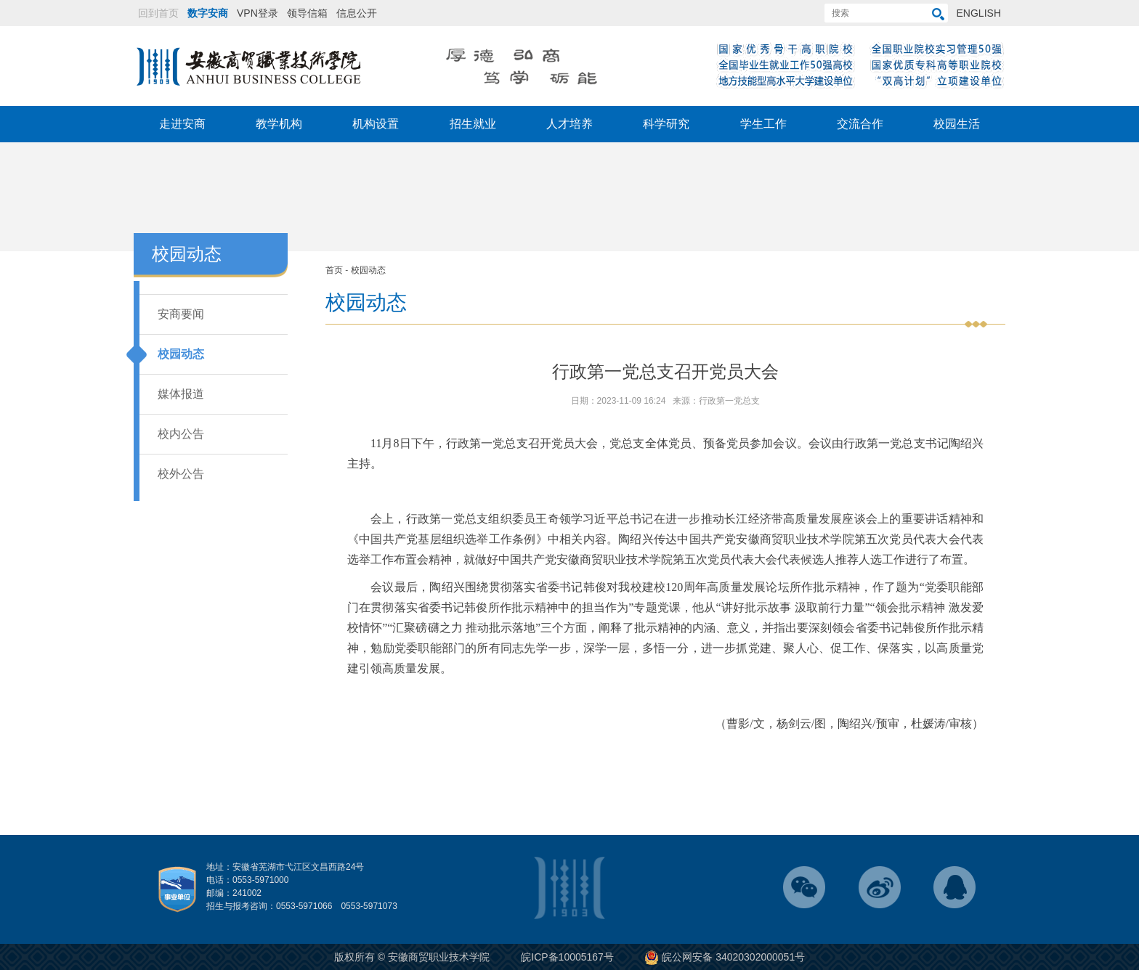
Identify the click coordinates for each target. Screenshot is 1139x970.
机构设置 (375, 124)
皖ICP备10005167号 (567, 957)
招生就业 (473, 124)
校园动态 (181, 354)
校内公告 (181, 434)
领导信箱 (307, 13)
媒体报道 (181, 394)
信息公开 (356, 13)
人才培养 (569, 124)
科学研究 (666, 124)
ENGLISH (979, 13)
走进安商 (182, 124)
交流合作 (860, 124)
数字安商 (207, 13)
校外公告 (181, 474)
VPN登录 (257, 13)
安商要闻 (181, 314)
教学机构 (279, 124)
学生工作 (763, 124)
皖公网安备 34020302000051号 (725, 957)
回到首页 (158, 13)
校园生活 (956, 124)
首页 (334, 270)
